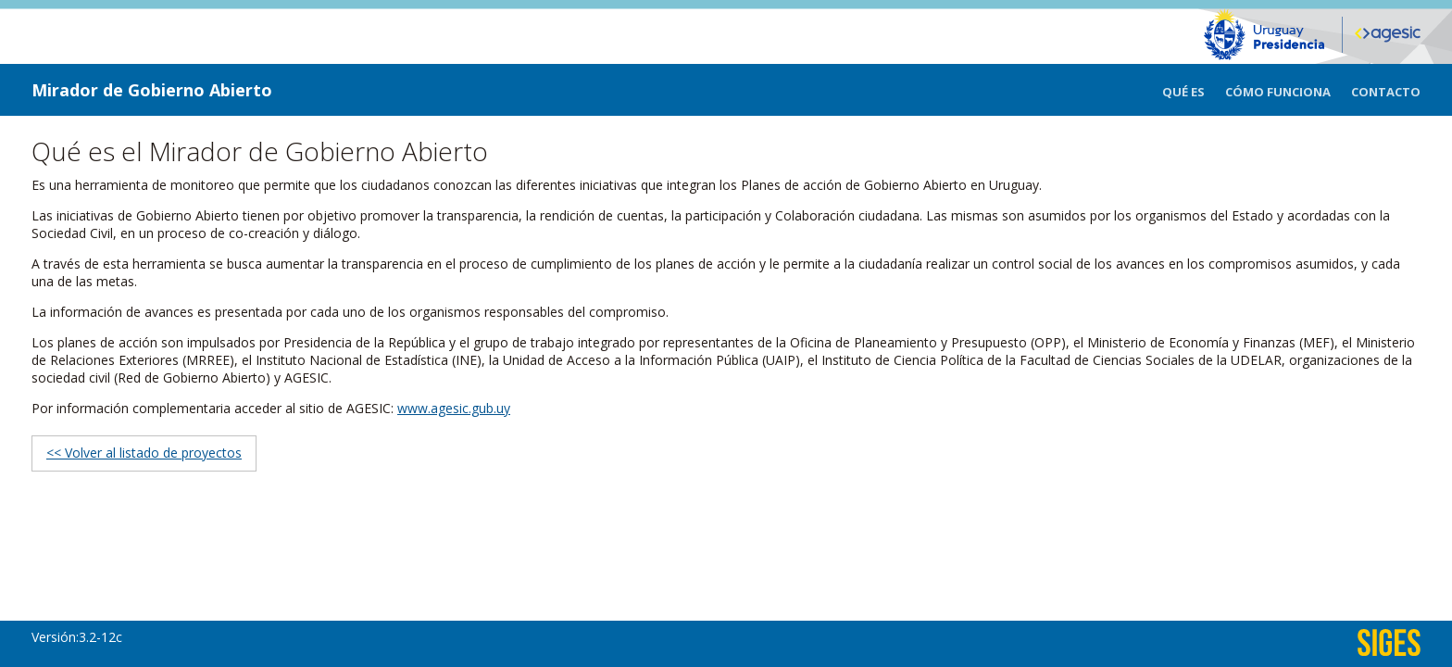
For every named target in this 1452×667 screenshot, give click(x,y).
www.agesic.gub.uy (453, 408)
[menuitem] (1193, 90)
